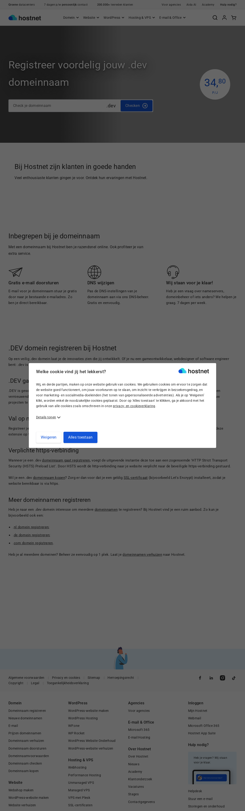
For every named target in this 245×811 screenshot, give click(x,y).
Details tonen (46, 417)
